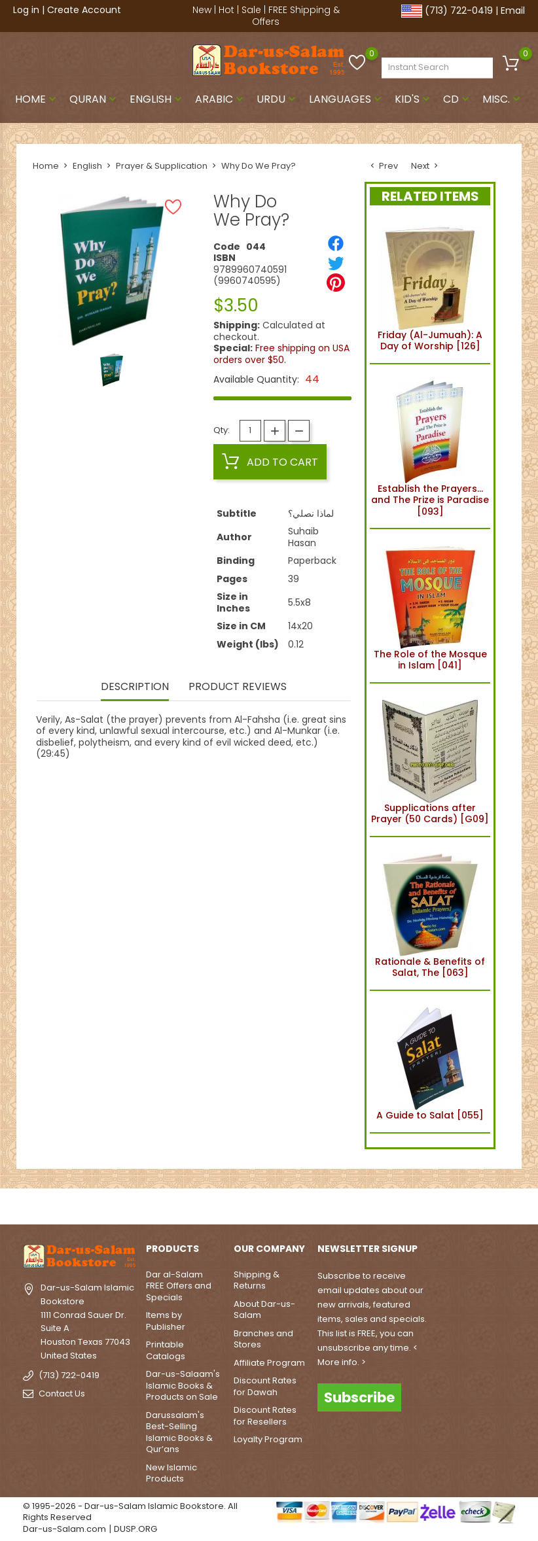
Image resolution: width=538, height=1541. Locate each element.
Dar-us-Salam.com (64, 1529)
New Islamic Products (171, 1473)
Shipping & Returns (256, 1280)
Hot (226, 9)
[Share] (336, 243)
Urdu (277, 99)
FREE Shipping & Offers (296, 15)
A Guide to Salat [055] (430, 1061)
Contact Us (62, 1393)
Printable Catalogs (165, 1350)
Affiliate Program (269, 1363)
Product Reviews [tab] (237, 688)
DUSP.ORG (135, 1529)
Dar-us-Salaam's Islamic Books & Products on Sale (183, 1385)
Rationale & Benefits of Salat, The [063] (430, 914)
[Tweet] (336, 263)
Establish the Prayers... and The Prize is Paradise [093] (430, 446)
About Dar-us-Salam (264, 1310)
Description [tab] (134, 688)
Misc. (502, 99)
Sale (251, 9)
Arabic (220, 99)
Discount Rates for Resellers (265, 1416)
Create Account (84, 9)
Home (37, 99)
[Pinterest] (336, 282)
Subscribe (359, 1397)
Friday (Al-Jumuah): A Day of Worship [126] (430, 287)
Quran (94, 99)
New (201, 9)
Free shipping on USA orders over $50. (281, 353)
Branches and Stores (263, 1339)
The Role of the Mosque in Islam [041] (430, 606)
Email (513, 10)
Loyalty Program (268, 1439)
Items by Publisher (165, 1321)
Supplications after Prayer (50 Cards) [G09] (430, 760)
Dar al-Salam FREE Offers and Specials (178, 1286)
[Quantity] (250, 431)
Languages (346, 99)
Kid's (414, 99)
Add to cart (270, 462)
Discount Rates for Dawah (265, 1386)
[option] (111, 369)
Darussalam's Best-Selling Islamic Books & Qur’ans (179, 1432)
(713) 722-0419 (459, 10)
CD (457, 99)
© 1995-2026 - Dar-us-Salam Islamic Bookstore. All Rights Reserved (130, 1512)
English (157, 99)
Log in (26, 9)
